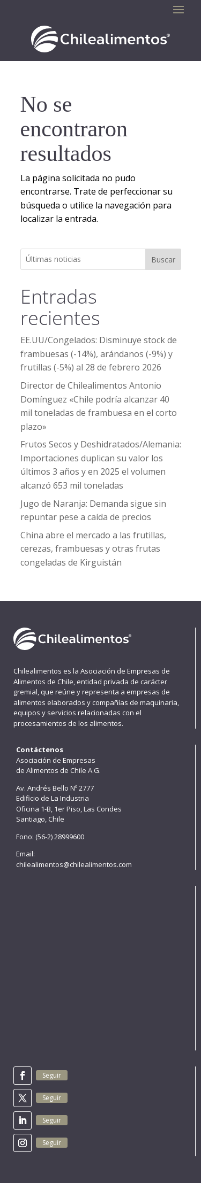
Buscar (163, 259)
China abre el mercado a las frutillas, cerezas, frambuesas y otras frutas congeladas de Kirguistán (93, 548)
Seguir (51, 1075)
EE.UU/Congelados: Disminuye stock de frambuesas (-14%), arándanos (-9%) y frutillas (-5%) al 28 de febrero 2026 (98, 353)
